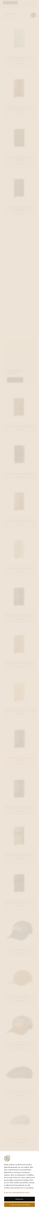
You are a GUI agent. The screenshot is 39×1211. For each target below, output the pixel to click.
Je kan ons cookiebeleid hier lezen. (17, 1192)
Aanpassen (19, 1199)
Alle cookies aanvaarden (19, 1204)
